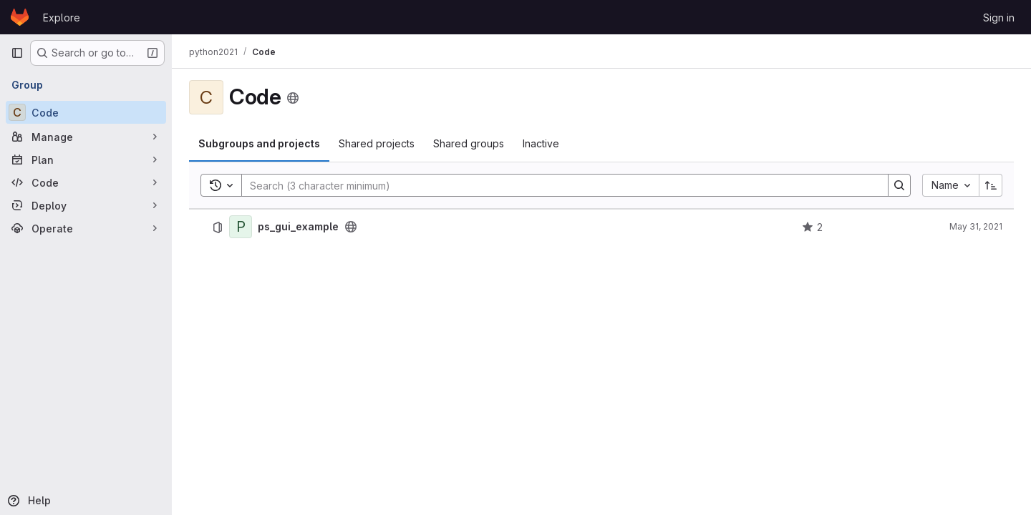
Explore (61, 17)
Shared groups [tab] (468, 143)
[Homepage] (20, 17)
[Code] (86, 112)
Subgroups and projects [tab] (259, 143)
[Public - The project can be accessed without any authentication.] (350, 226)
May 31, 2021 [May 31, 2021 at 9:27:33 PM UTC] (975, 226)
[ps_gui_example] (240, 226)
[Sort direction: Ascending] (990, 185)
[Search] (558, 185)
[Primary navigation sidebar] (17, 52)
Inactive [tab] (541, 143)
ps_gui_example (298, 226)
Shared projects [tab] (377, 143)
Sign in (999, 17)
